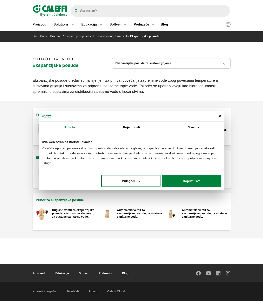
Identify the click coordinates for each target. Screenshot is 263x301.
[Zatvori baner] (219, 116)
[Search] (150, 11)
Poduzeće (105, 273)
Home (44, 36)
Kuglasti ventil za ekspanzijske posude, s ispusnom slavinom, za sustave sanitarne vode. (73, 213)
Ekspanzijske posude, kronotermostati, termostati (96, 36)
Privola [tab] (69, 127)
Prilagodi (131, 181)
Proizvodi (40, 24)
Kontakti (73, 291)
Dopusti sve (191, 181)
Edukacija (62, 273)
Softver (84, 273)
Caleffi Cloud (116, 291)
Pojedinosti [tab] (131, 127)
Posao (93, 291)
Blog (164, 24)
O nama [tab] (193, 127)
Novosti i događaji (45, 291)
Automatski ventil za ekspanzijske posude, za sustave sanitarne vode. (139, 213)
